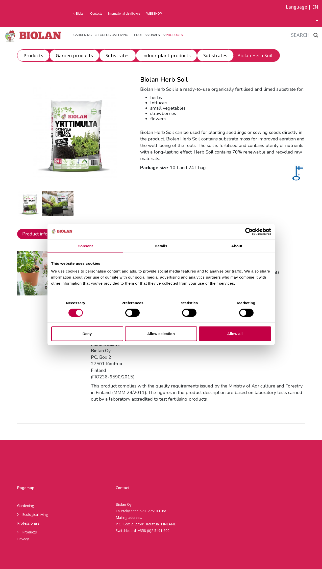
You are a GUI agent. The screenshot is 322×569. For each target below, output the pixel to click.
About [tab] (236, 246)
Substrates (118, 55)
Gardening (82, 35)
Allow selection (161, 334)
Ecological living (113, 35)
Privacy (23, 538)
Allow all (235, 334)
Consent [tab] (85, 246)
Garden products (74, 55)
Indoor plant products (166, 55)
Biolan (80, 13)
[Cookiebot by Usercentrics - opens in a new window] (249, 231)
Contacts (96, 13)
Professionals (147, 35)
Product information (42, 234)
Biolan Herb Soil (254, 55)
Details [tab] (161, 246)
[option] (29, 203)
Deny (87, 334)
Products (174, 35)
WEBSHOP (154, 13)
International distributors (124, 13)
